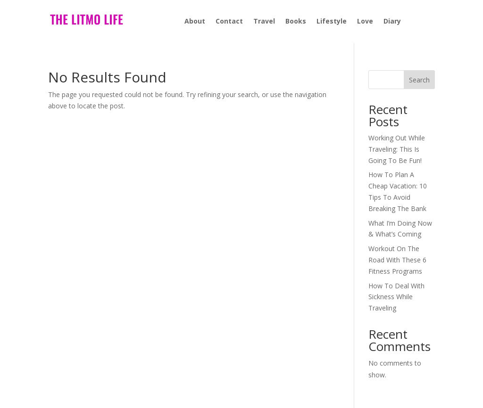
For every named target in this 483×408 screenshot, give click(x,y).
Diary (392, 21)
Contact (229, 21)
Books (295, 21)
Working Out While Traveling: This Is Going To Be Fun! (396, 149)
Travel (264, 21)
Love (365, 21)
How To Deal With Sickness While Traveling (396, 297)
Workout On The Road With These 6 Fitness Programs (397, 260)
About (194, 21)
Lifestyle (331, 21)
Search (419, 79)
